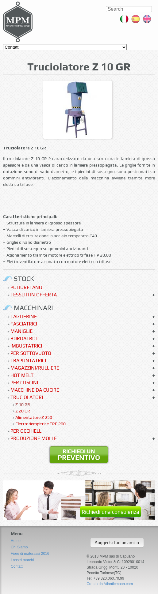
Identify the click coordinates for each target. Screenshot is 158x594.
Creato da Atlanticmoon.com (110, 584)
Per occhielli (26, 431)
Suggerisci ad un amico (117, 542)
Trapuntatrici (28, 360)
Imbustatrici (26, 346)
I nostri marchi (22, 560)
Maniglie (21, 331)
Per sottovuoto (30, 353)
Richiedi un (79, 454)
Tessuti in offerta (33, 295)
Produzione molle (33, 438)
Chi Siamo (19, 547)
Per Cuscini (24, 382)
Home (16, 541)
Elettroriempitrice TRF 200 (40, 423)
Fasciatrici (23, 324)
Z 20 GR (22, 410)
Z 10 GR (22, 404)
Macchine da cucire (34, 390)
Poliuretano (26, 287)
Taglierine (23, 316)
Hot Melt (21, 375)
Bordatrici (23, 338)
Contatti (17, 566)
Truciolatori (26, 397)
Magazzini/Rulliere (34, 368)
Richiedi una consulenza (110, 512)
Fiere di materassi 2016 (30, 553)
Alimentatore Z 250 (33, 417)
